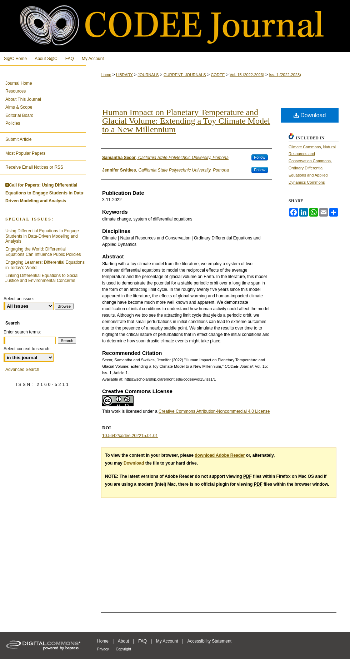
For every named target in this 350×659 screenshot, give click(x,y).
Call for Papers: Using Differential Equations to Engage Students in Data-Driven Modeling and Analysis (44, 193)
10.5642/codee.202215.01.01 (130, 435)
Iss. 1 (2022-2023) (285, 75)
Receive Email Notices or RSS (34, 167)
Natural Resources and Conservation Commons (312, 154)
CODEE (218, 75)
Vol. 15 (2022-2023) (247, 75)
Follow (259, 157)
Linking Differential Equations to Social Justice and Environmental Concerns (42, 278)
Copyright (123, 649)
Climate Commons (305, 147)
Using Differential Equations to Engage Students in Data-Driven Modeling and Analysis (42, 236)
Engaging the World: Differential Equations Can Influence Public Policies (43, 252)
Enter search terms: (22, 332)
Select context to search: (27, 348)
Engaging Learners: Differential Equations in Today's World (45, 265)
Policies (12, 123)
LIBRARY (124, 75)
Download (310, 115)
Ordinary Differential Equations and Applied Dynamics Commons (308, 175)
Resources (15, 91)
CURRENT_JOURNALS (185, 75)
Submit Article (18, 139)
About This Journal (23, 99)
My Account (167, 641)
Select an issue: (19, 298)
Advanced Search (22, 369)
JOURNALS (148, 75)
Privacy (103, 649)
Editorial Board (19, 115)
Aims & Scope (18, 107)
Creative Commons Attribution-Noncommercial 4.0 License (214, 411)
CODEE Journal (175, 26)
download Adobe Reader (220, 455)
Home (106, 75)
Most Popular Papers (25, 153)
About (123, 641)
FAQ (142, 641)
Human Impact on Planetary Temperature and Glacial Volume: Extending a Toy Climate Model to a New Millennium (186, 121)
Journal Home (18, 83)
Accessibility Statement (209, 641)
